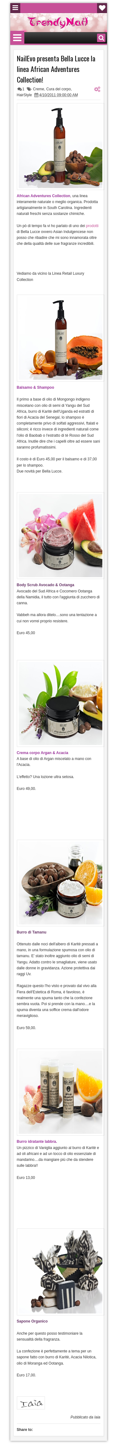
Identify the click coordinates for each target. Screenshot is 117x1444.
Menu (15, 8)
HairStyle (24, 95)
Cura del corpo (58, 89)
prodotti (92, 226)
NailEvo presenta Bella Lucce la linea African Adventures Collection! (56, 69)
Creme (38, 89)
